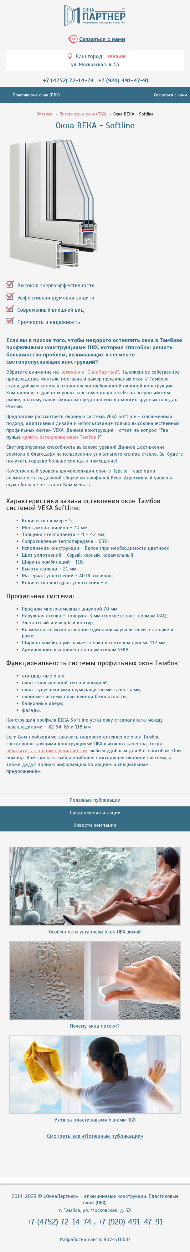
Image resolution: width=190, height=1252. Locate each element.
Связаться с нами (102, 39)
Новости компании (95, 825)
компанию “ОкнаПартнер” (89, 372)
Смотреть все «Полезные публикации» (95, 1135)
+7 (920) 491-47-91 (123, 80)
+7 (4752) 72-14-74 (68, 80)
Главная (44, 114)
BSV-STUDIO (117, 1239)
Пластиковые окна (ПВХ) (36, 95)
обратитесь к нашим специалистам (47, 751)
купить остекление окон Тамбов (59, 437)
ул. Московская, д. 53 (95, 64)
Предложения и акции (95, 813)
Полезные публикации (95, 800)
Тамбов (116, 57)
